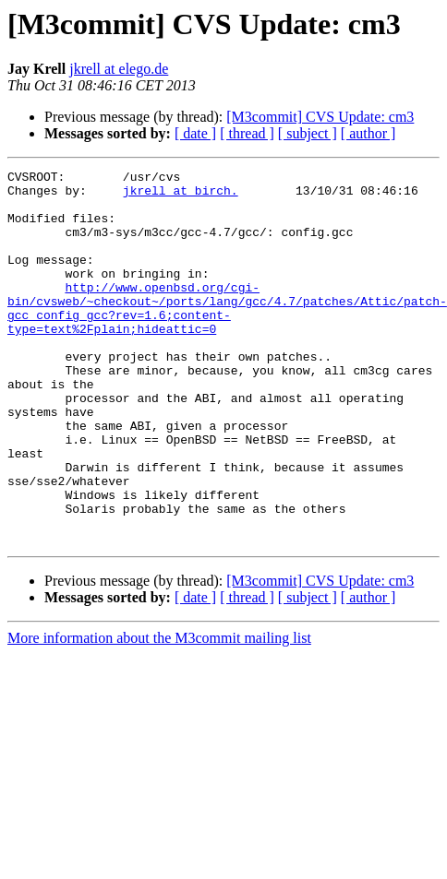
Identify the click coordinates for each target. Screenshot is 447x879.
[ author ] (368, 133)
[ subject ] (307, 133)
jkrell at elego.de (118, 69)
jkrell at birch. (180, 195)
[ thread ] (247, 133)
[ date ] (195, 133)
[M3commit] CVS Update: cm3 (320, 117)
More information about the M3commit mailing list (159, 679)
